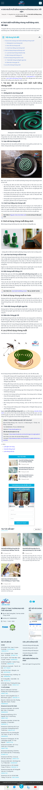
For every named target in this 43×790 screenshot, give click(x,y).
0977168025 (7, 668)
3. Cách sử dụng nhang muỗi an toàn (13, 57)
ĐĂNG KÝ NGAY (21, 523)
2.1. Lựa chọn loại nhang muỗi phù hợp (15, 52)
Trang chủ (4, 14)
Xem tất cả (37, 529)
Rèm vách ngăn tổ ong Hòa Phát (31, 664)
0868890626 (7, 676)
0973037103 (7, 680)
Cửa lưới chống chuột (9, 449)
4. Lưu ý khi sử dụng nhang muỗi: (12, 64)
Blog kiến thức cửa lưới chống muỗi (17, 14)
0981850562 (7, 672)
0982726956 (15, 777)
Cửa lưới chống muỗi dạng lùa (30, 650)
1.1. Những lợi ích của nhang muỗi (13, 43)
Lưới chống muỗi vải (9, 451)
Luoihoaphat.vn (30, 76)
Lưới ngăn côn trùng (9, 446)
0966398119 (16, 697)
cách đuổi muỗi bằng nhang (14, 78)
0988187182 (10, 663)
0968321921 (15, 685)
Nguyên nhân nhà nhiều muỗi (18, 215)
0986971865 (4, 693)
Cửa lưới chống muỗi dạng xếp (31, 645)
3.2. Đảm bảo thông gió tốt (12, 62)
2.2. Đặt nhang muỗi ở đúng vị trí (13, 55)
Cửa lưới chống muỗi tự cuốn (30, 648)
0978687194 (14, 655)
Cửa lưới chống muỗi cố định (30, 653)
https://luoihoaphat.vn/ (14, 429)
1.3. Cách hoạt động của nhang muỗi (15, 48)
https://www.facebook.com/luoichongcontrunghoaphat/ (24, 434)
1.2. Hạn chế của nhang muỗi (12, 45)
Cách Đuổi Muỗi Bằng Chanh (19, 291)
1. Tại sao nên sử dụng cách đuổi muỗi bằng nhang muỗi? (19, 40)
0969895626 (14, 762)
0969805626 (14, 659)
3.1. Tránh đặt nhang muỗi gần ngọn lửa (15, 60)
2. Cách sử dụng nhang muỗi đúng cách (14, 50)
